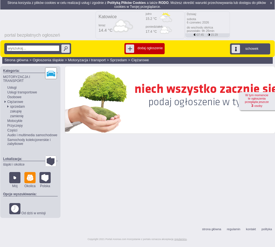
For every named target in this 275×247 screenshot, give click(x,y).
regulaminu (180, 239)
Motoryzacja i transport (87, 60)
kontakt (251, 229)
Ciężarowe (140, 60)
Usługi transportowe (22, 92)
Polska (45, 180)
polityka (267, 229)
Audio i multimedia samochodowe (32, 135)
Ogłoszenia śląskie (48, 60)
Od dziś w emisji (27, 209)
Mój (14, 180)
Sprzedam (118, 60)
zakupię (16, 111)
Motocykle (14, 121)
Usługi (12, 88)
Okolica (30, 180)
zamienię (17, 116)
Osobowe (14, 97)
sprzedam (17, 107)
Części (12, 130)
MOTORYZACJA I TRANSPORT (16, 79)
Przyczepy (15, 126)
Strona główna (16, 60)
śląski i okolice (14, 164)
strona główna (211, 229)
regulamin (233, 229)
